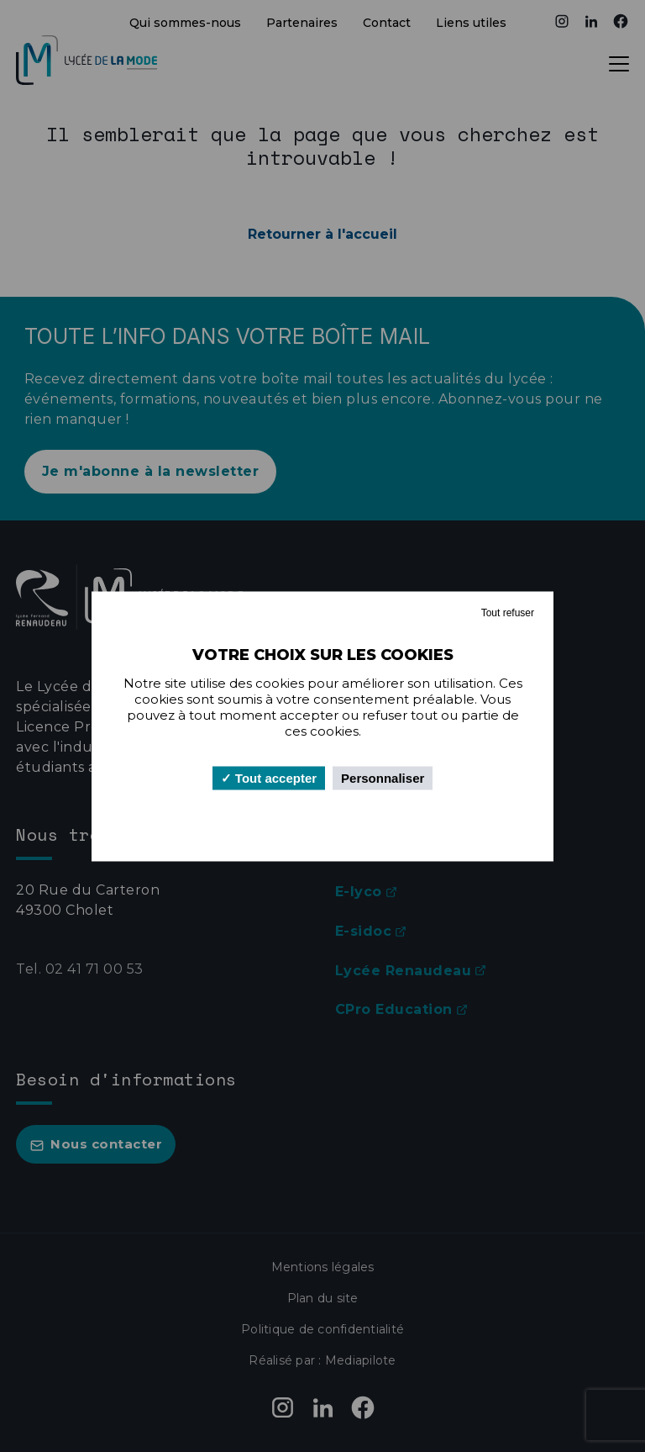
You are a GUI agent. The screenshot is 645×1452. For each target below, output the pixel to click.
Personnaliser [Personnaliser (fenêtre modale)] (382, 777)
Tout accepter (269, 777)
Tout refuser (507, 612)
